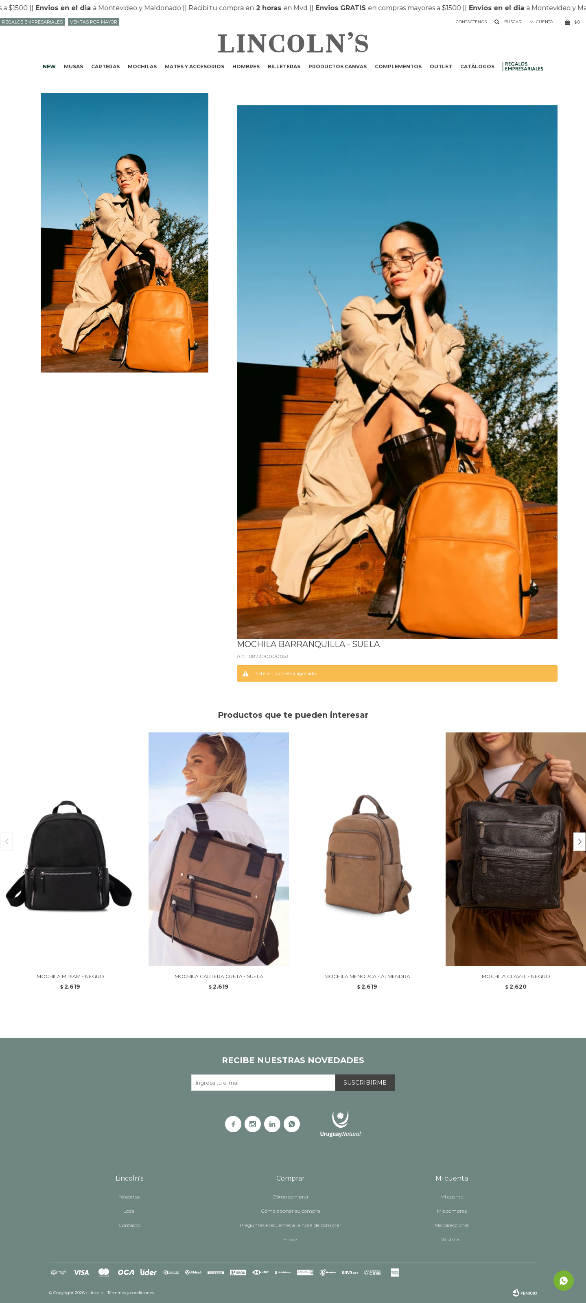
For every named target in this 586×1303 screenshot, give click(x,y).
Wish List (451, 1239)
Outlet (441, 66)
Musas (73, 66)
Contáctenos (471, 21)
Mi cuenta (452, 1197)
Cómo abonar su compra (290, 1211)
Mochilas (142, 66)
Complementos (398, 66)
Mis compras (452, 1211)
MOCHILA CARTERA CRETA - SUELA (219, 976)
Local (129, 1211)
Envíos (290, 1239)
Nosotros (129, 1197)
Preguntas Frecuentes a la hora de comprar (290, 1225)
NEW (49, 66)
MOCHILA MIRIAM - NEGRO (70, 976)
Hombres (246, 66)
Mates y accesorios (194, 66)
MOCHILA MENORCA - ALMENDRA (367, 976)
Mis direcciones (452, 1225)
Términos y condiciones (130, 1292)
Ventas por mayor (93, 22)
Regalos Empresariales (32, 22)
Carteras (105, 66)
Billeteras (284, 66)
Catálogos (477, 66)
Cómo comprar (291, 1197)
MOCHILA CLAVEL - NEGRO (516, 976)
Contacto (129, 1225)
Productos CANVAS (337, 66)
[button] (579, 841)
